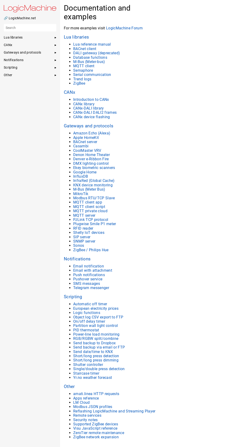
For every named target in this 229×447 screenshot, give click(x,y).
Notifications (77, 259)
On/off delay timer (89, 321)
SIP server (81, 237)
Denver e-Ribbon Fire (91, 159)
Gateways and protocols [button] (22, 52)
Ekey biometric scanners (94, 167)
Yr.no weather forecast (92, 377)
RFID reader (83, 228)
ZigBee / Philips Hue (91, 250)
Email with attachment (92, 270)
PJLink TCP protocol (90, 219)
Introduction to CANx (91, 99)
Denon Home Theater (91, 155)
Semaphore (83, 70)
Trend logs (82, 79)
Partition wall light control (95, 325)
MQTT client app (87, 202)
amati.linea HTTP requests (96, 394)
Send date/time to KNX (93, 351)
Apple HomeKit (86, 137)
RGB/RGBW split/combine (95, 338)
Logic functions (86, 312)
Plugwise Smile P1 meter (94, 224)
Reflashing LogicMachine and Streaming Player (114, 411)
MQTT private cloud (90, 211)
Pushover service (87, 279)
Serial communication (92, 74)
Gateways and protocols (88, 126)
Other (69, 386)
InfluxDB (80, 176)
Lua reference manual (92, 44)
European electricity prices (95, 308)
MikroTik (80, 194)
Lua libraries (76, 37)
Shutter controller (88, 364)
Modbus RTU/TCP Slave (94, 198)
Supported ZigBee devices (95, 424)
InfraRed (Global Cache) (94, 180)
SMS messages (86, 283)
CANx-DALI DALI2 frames (95, 112)
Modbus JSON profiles (92, 406)
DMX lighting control (91, 163)
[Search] (30, 27)
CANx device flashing (91, 117)
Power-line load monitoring (96, 334)
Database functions (90, 57)
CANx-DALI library (88, 108)
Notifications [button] (13, 60)
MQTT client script (89, 206)
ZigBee (79, 83)
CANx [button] (8, 45)
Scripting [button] (10, 67)
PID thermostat (86, 330)
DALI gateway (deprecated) (96, 53)
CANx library (84, 104)
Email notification (88, 266)
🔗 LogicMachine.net (20, 18)
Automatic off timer (90, 304)
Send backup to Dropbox (94, 343)
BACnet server (85, 142)
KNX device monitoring (93, 185)
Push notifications (89, 275)
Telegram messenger (91, 288)
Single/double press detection (99, 369)
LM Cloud (81, 402)
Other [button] (8, 75)
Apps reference (86, 398)
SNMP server (84, 241)
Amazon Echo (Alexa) (91, 133)
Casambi (80, 146)
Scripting (73, 296)
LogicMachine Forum (124, 28)
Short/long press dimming (95, 360)
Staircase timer (86, 373)
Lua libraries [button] (13, 37)
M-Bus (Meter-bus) (89, 61)
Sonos (78, 245)
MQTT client (84, 66)
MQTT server (84, 215)
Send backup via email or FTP (99, 347)
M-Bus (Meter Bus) (89, 189)
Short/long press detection (96, 356)
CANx (69, 92)
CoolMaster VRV (87, 150)
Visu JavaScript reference (95, 428)
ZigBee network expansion (96, 437)
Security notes (85, 420)
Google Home (85, 172)
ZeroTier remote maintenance (98, 433)
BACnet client (84, 49)
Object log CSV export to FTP (98, 317)
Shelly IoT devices (88, 232)
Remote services (87, 415)
